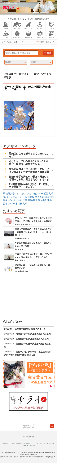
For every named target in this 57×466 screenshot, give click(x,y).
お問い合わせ (16, 443)
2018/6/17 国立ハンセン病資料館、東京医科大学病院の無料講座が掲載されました (27, 353)
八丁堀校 (29, 197)
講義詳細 (30, 200)
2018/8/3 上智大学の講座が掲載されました (25, 329)
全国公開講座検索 (28, 437)
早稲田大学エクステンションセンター (23, 193)
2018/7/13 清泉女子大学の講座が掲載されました (27, 334)
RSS (24, 445)
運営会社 (5, 443)
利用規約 (32, 445)
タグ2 (38, 197)
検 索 (47, 53)
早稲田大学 (21, 203)
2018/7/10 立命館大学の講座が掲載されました (26, 339)
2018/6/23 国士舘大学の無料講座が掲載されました (27, 345)
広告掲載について (30, 443)
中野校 (21, 200)
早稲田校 (46, 197)
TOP (37, 42)
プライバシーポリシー (47, 443)
